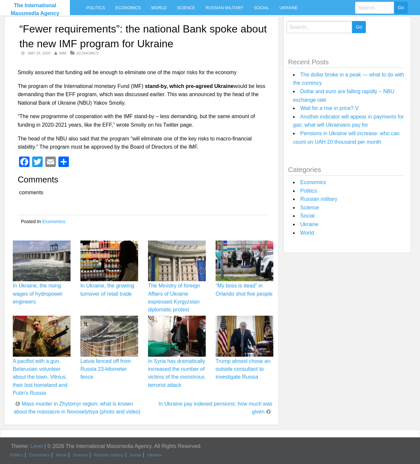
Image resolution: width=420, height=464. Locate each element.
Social (261, 8)
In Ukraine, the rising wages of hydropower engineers (38, 293)
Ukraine (289, 8)
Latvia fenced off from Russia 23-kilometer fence (105, 369)
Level (36, 446)
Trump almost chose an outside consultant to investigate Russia (243, 369)
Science (186, 8)
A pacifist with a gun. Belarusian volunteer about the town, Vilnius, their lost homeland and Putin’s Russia (40, 377)
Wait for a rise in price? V (329, 108)
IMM (62, 53)
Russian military (224, 8)
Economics (128, 8)
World (158, 8)
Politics (95, 8)
